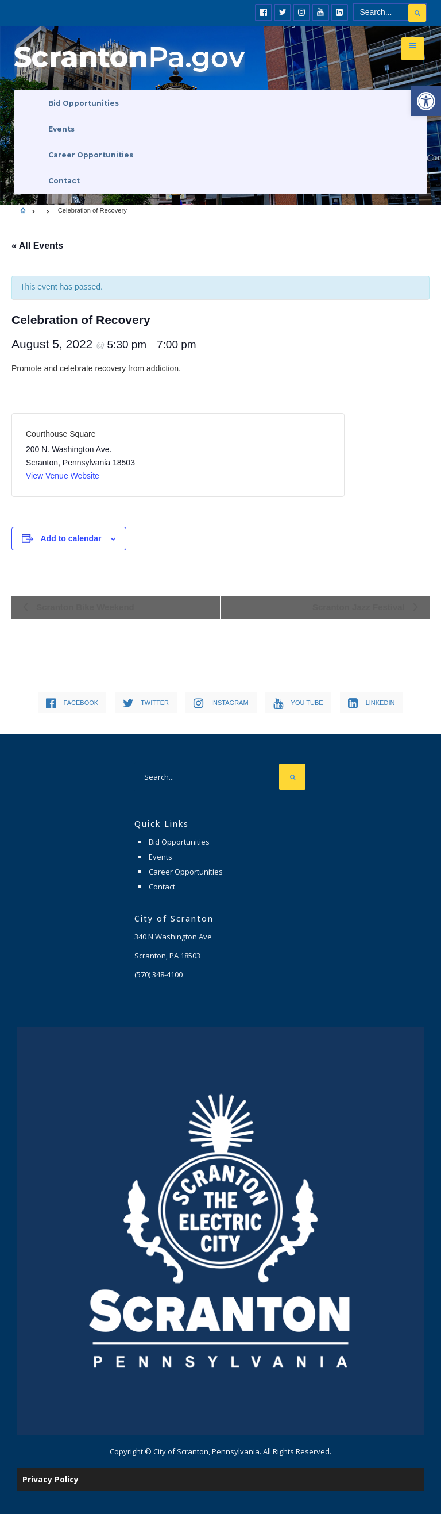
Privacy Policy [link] (50, 1479)
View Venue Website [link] (62, 475)
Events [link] (61, 129)
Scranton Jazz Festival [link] (359, 607)
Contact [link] (64, 180)
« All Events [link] (37, 246)
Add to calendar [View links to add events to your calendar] (71, 538)
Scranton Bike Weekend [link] (84, 607)
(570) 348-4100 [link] (158, 974)
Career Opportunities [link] (90, 155)
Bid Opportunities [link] (83, 103)
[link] (426, 101)
